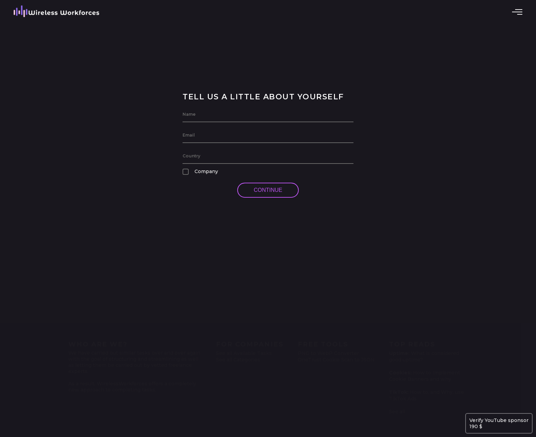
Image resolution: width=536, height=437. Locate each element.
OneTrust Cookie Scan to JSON (336, 358)
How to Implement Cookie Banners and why (424, 374)
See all (397, 410)
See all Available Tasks (244, 351)
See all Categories (238, 358)
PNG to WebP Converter (328, 351)
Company (200, 171)
